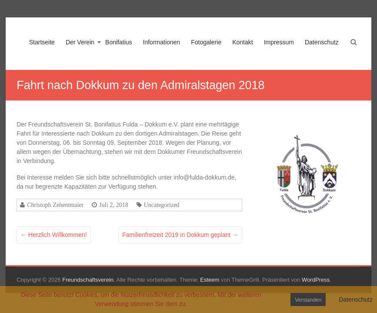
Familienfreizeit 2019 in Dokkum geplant (180, 234)
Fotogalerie (206, 42)
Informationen (161, 42)
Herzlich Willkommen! (53, 234)
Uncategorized (162, 205)
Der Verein (80, 42)
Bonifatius (118, 42)
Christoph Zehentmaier (55, 205)
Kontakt (242, 42)
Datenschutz (322, 42)
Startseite (42, 42)
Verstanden (308, 300)
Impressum (279, 42)
